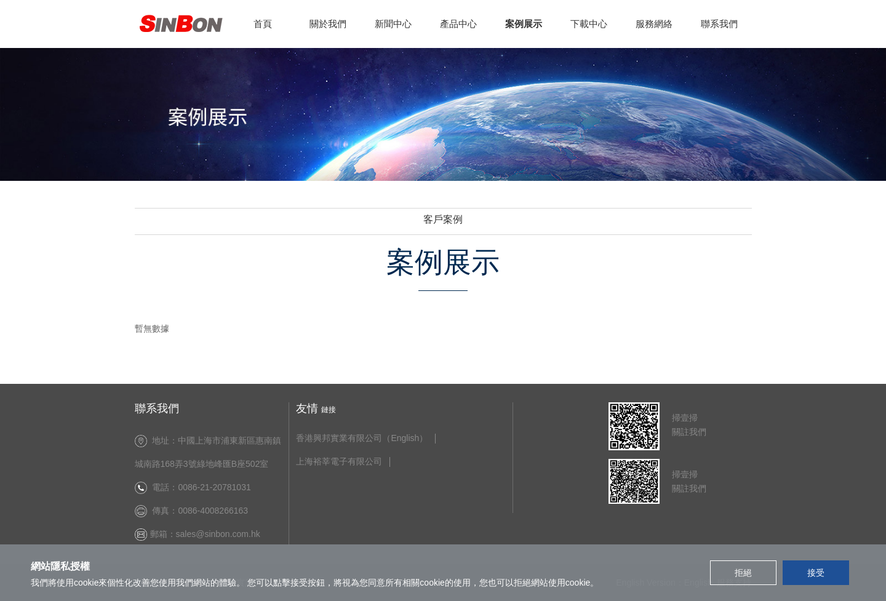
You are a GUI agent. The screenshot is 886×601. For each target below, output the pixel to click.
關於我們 (327, 23)
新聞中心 (393, 23)
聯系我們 (719, 23)
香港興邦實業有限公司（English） (362, 438)
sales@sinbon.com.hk (220, 534)
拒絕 (743, 573)
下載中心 (588, 23)
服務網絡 (654, 23)
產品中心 (458, 23)
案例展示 (523, 23)
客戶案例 (443, 220)
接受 (815, 573)
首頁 (262, 23)
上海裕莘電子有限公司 (339, 461)
